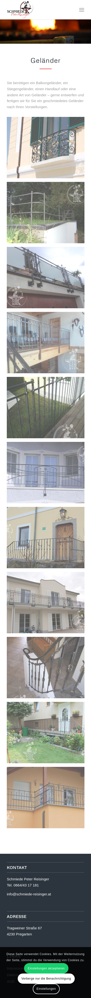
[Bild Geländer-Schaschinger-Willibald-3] (47, 344)
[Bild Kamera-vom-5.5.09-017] (47, 539)
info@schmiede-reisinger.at (29, 894)
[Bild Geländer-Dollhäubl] (47, 279)
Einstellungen (46, 988)
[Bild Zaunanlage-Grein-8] (47, 734)
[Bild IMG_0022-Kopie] (47, 669)
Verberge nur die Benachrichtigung (46, 978)
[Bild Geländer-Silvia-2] (47, 409)
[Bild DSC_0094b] (47, 214)
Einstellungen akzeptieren (46, 968)
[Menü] (81, 10)
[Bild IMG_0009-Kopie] (47, 474)
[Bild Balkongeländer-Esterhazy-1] (47, 149)
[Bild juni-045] (47, 799)
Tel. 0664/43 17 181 (23, 885)
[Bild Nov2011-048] (47, 604)
